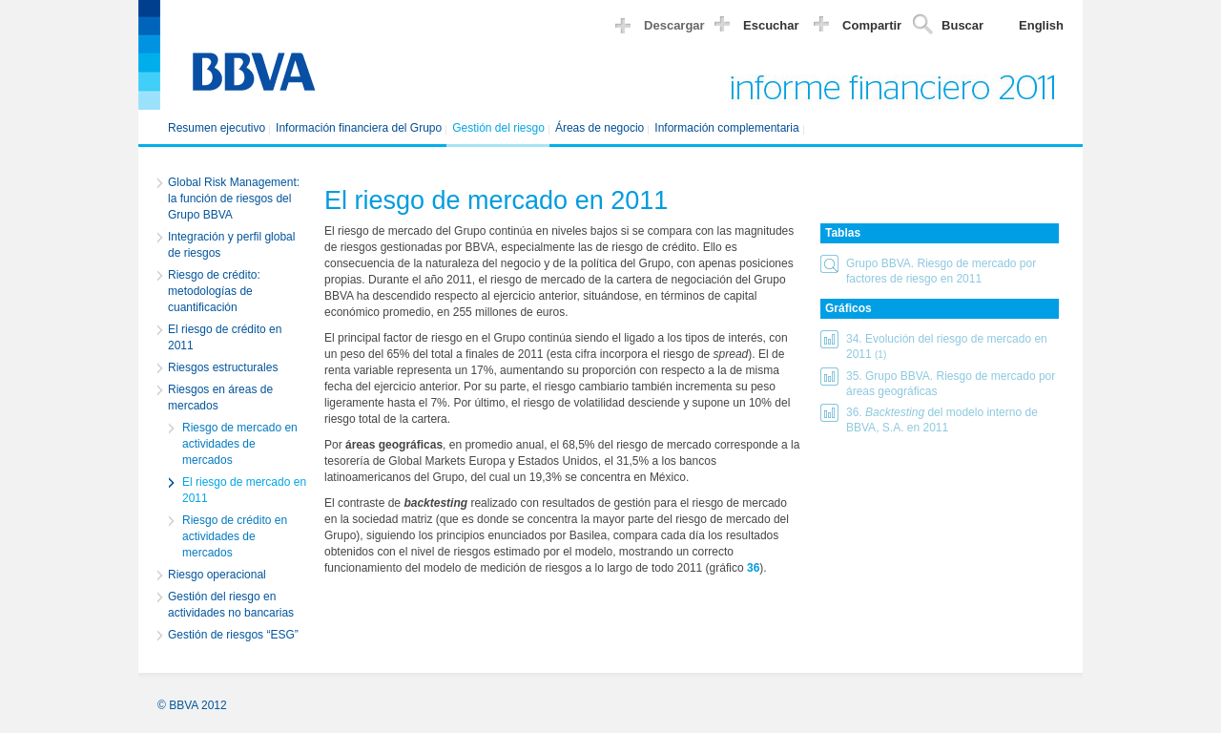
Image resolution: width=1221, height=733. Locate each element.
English (1041, 25)
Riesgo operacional (217, 574)
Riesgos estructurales (223, 367)
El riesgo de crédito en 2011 (224, 337)
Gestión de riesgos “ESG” (233, 634)
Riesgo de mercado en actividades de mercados (240, 444)
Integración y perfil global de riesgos (231, 245)
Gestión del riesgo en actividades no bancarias (231, 604)
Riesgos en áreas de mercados (220, 397)
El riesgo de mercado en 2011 (244, 490)
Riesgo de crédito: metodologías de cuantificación (214, 291)
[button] (939, 271)
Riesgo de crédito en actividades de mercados (234, 536)
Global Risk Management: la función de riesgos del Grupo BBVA (234, 198)
